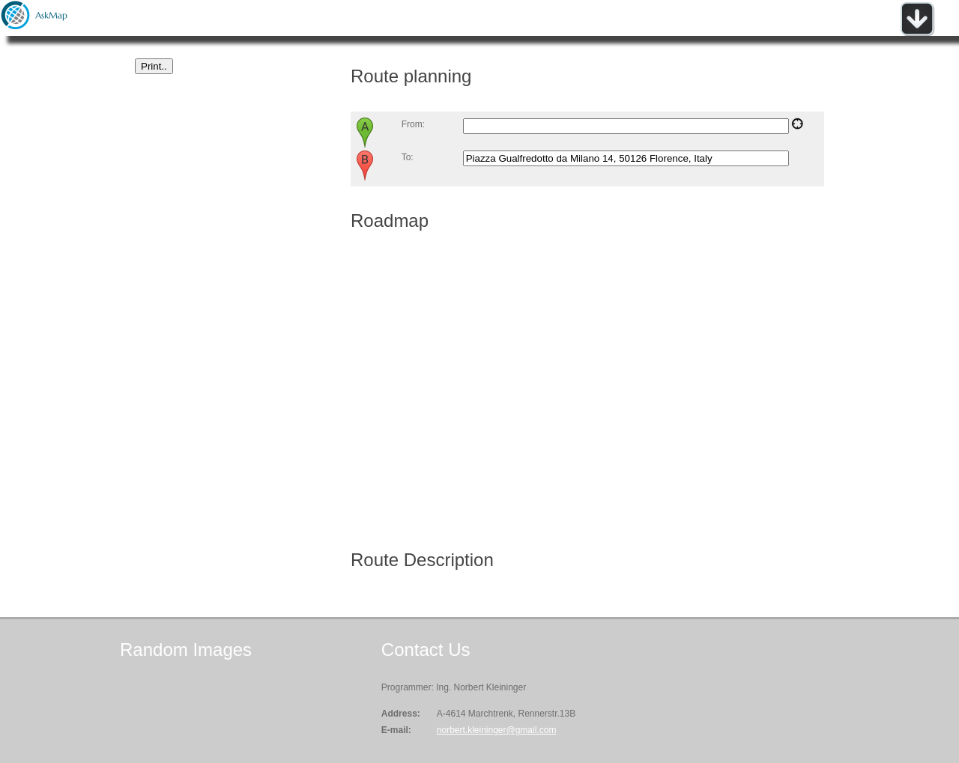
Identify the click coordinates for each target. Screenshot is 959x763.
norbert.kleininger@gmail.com (497, 730)
